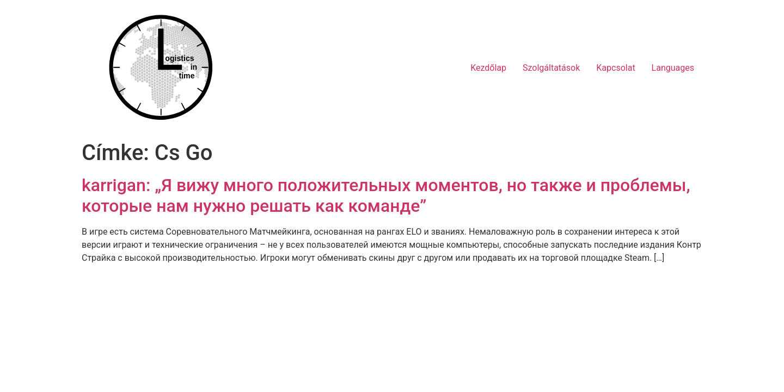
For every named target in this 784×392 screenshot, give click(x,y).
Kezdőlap (488, 68)
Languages (673, 68)
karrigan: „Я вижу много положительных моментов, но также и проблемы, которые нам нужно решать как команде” (386, 195)
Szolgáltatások (551, 68)
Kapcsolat (615, 68)
